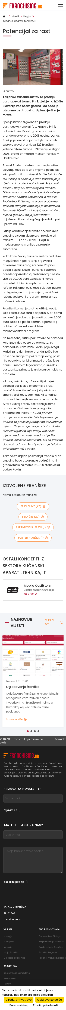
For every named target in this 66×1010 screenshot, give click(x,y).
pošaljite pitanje (16, 882)
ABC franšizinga (49, 929)
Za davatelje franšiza (51, 947)
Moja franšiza (11, 952)
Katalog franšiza (15, 906)
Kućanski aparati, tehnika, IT (20, 21)
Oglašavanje (12, 919)
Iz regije (8, 936)
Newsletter (10, 978)
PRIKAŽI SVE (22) (33, 506)
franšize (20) (33, 517)
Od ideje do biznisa (14, 957)
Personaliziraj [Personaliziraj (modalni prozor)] (18, 1005)
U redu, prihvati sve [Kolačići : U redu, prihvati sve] (18, 1000)
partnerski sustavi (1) (33, 527)
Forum (7, 983)
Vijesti (15, 16)
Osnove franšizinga (50, 936)
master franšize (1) (33, 537)
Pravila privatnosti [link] (45, 1005)
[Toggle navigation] (60, 5)
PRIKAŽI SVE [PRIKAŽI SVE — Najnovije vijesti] (54, 622)
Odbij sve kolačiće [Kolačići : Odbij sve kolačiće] (49, 1000)
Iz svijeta (9, 941)
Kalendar (9, 913)
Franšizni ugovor (48, 952)
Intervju (8, 947)
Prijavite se (12, 810)
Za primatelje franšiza (51, 941)
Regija (27, 16)
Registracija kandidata (17, 973)
